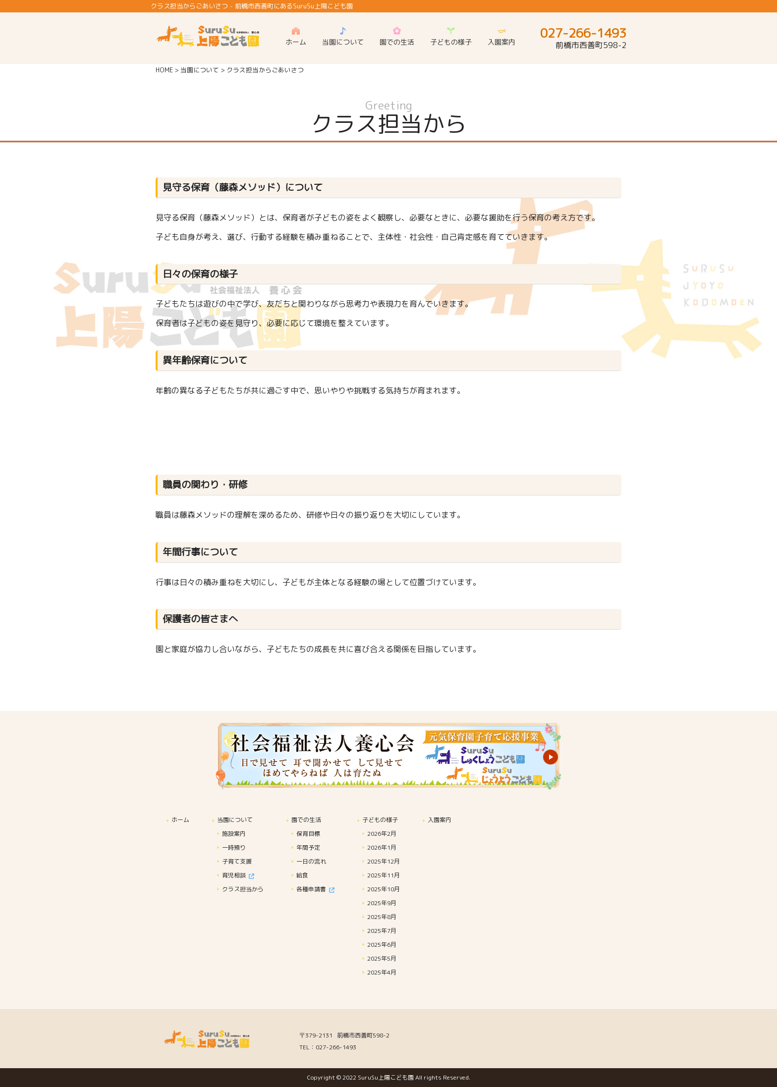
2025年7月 (381, 930)
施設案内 (234, 833)
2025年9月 (381, 903)
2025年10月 (383, 889)
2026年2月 (381, 833)
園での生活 (306, 819)
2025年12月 (383, 861)
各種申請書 (315, 889)
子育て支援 (237, 861)
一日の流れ (311, 861)
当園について (199, 69)
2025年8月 (381, 917)
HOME (164, 69)
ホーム (180, 819)
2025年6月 (381, 944)
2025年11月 (383, 875)
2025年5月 (381, 958)
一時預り (234, 847)
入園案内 (439, 819)
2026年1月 (381, 847)
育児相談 (238, 875)
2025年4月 (381, 972)
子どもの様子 (380, 819)
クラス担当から (243, 889)
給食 (302, 875)
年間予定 (308, 847)
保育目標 (308, 833)
